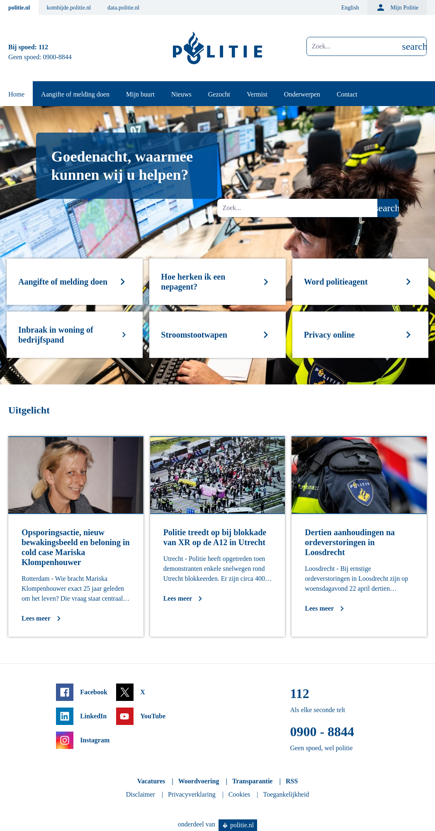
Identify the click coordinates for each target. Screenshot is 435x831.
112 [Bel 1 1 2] (43, 47)
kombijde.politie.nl (69, 8)
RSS (292, 781)
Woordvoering (198, 781)
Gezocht (219, 94)
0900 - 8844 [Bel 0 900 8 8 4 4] (322, 731)
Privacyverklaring (192, 794)
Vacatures (151, 781)
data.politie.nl (123, 8)
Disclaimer (140, 794)
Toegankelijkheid (286, 794)
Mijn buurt (140, 94)
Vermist (257, 94)
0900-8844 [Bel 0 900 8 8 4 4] (57, 56)
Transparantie (252, 781)
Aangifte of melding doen (75, 94)
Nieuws (181, 94)
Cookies (239, 794)
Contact (347, 94)
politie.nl (19, 8)
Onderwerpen (302, 94)
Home (16, 94)
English (350, 8)
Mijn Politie (397, 7)
